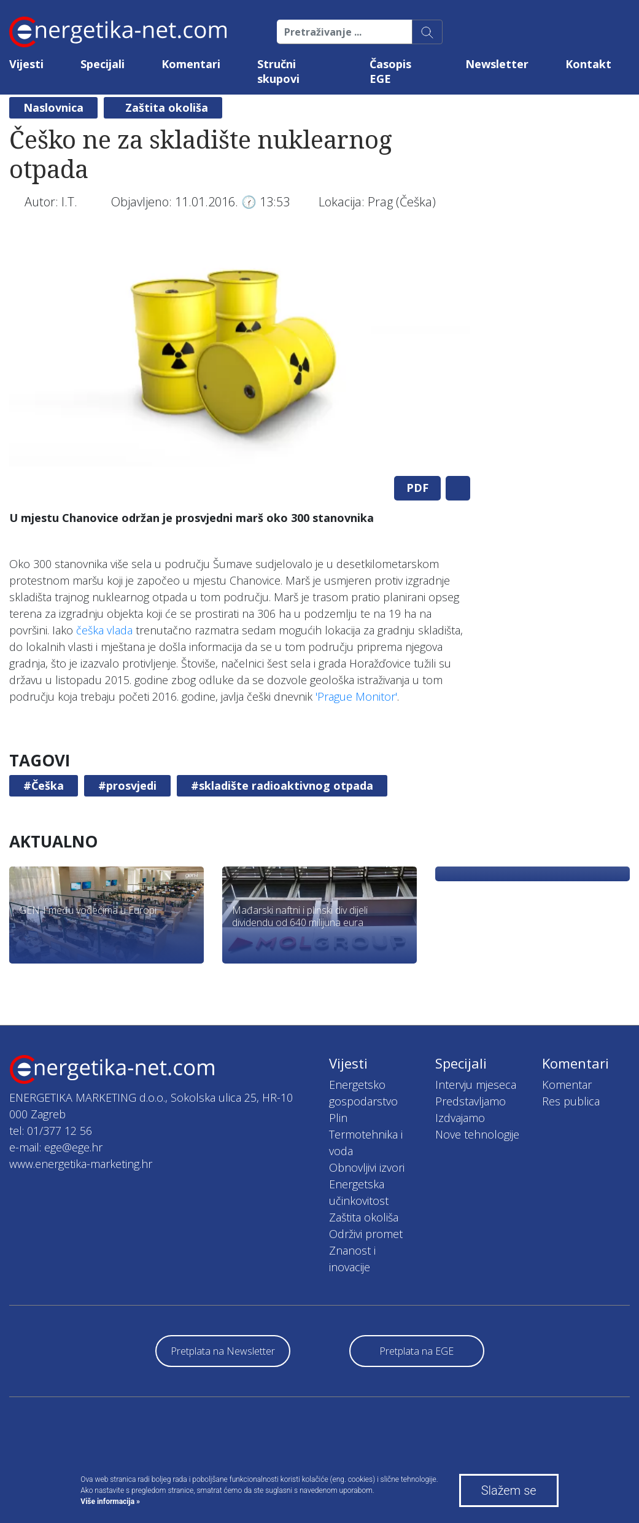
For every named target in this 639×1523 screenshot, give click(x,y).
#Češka (43, 785)
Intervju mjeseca (475, 1084)
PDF (417, 487)
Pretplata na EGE (416, 1351)
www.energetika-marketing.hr (80, 1163)
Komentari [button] (190, 63)
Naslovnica (53, 107)
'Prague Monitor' (356, 696)
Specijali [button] (102, 63)
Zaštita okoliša (166, 107)
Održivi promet (366, 1233)
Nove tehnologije (477, 1134)
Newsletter (497, 63)
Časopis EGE (390, 71)
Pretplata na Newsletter (223, 1351)
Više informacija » (110, 1501)
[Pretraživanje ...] (344, 32)
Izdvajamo (460, 1117)
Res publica (571, 1101)
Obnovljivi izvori (367, 1167)
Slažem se (508, 1490)
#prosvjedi (127, 785)
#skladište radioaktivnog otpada (282, 785)
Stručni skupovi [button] (278, 71)
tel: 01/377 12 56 (50, 1130)
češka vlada (104, 630)
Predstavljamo (470, 1101)
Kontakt (588, 63)
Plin (338, 1117)
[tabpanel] (239, 351)
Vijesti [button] (26, 63)
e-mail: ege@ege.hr (56, 1147)
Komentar (567, 1084)
